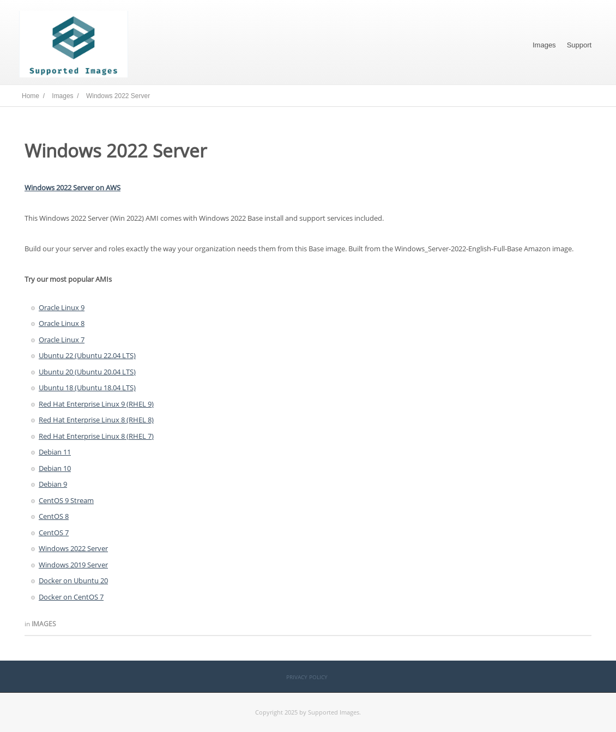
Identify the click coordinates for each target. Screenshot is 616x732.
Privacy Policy (307, 677)
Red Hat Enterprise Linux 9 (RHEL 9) (96, 404)
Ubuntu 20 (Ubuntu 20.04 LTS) (87, 372)
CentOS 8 (54, 516)
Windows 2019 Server (73, 565)
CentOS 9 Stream (66, 500)
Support (579, 45)
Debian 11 (55, 452)
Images (544, 45)
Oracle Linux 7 (61, 339)
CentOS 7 (54, 532)
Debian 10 (55, 468)
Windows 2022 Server (73, 548)
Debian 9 (53, 484)
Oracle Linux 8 (61, 323)
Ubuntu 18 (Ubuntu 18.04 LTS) (87, 387)
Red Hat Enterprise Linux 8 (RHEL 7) (96, 436)
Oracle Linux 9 (61, 307)
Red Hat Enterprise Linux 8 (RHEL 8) (96, 420)
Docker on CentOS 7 (71, 597)
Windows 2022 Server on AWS (72, 187)
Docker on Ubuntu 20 (73, 580)
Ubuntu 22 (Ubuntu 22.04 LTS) (87, 355)
